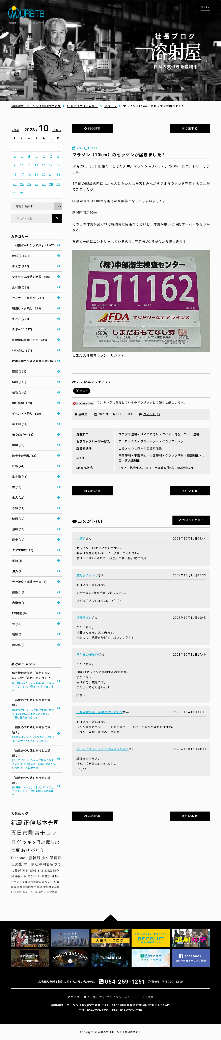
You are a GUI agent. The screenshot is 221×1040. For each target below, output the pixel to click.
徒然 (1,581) (20, 256)
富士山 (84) (20, 424)
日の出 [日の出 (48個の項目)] (17, 864)
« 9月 (15, 130)
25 (29, 184)
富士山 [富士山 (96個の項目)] (43, 833)
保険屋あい (84, 617)
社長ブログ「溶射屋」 (82, 106)
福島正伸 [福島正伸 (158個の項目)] (23, 822)
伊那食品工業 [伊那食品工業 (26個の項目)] (51, 886)
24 (22, 184)
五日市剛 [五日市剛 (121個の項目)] (22, 833)
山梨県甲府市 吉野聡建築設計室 (99, 712)
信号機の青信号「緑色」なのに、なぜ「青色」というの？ (34, 681)
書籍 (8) (17, 561)
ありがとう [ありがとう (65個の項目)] (33, 850)
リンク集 (147, 997)
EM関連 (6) (19, 613)
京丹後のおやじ (87, 575)
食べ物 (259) (20, 287)
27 (44, 184)
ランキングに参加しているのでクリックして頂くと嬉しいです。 (129, 402)
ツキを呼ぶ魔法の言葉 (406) (31, 277)
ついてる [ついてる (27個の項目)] (50, 881)
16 (15, 174)
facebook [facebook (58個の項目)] (19, 858)
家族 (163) (19, 371)
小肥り (81, 538)
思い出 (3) (19, 645)
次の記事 (190, 128)
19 (36, 174)
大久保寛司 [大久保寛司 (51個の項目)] (51, 858)
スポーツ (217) (22, 329)
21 (51, 174)
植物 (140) (19, 392)
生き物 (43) (20, 476)
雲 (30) (17, 487)
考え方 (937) (20, 266)
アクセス (73, 997)
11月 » (56, 130)
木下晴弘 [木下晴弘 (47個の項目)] (31, 864)
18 (29, 174)
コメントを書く (193, 520)
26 (36, 184)
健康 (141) (19, 382)
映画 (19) (18, 519)
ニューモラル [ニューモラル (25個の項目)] (30, 892)
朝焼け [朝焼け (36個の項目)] (35, 870)
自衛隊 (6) (19, 603)
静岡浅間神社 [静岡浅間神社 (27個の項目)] (28, 886)
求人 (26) (18, 497)
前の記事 (92, 128)
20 (44, 174)
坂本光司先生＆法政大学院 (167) (34, 361)
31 (22, 193)
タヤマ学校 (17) (22, 550)
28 (51, 184)
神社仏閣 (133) (22, 403)
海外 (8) (17, 571)
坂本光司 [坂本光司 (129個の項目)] (47, 823)
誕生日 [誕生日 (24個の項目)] (42, 892)
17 (22, 174)
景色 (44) (18, 466)
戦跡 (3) (17, 634)
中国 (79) (18, 445)
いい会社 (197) (22, 350)
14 (51, 165)
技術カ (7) (19, 592)
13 (44, 165)
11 (29, 165)
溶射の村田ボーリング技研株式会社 (36, 106)
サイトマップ (93, 997)
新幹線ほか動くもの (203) (29, 340)
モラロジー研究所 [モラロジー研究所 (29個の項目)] (39, 876)
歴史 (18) (18, 540)
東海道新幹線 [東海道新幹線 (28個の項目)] (36, 881)
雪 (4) (16, 624)
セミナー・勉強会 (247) (28, 298)
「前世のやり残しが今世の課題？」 (34, 708)
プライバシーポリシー (121, 997)
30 (15, 193)
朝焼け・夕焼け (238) (26, 308)
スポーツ (110, 106)
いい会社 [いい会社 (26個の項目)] (16, 892)
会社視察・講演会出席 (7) (29, 582)
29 (58, 184)
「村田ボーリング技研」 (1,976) (34, 245)
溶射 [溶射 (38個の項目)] (25, 870)
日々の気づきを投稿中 (175, 50)
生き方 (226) (20, 319)
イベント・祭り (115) (26, 413)
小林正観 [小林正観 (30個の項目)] (21, 876)
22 (58, 174)
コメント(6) (151, 414)
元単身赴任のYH (87, 654)
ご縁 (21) (18, 508)
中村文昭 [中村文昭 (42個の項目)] (46, 864)
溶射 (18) (18, 529)
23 (15, 184)
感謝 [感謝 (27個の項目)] (40, 886)
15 (58, 165)
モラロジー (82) (22, 434)
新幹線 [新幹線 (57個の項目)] (35, 858)
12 (36, 165)
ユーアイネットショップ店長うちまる (102, 749)
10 (22, 165)
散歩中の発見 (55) (24, 456)
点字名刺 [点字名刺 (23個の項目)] (52, 892)
